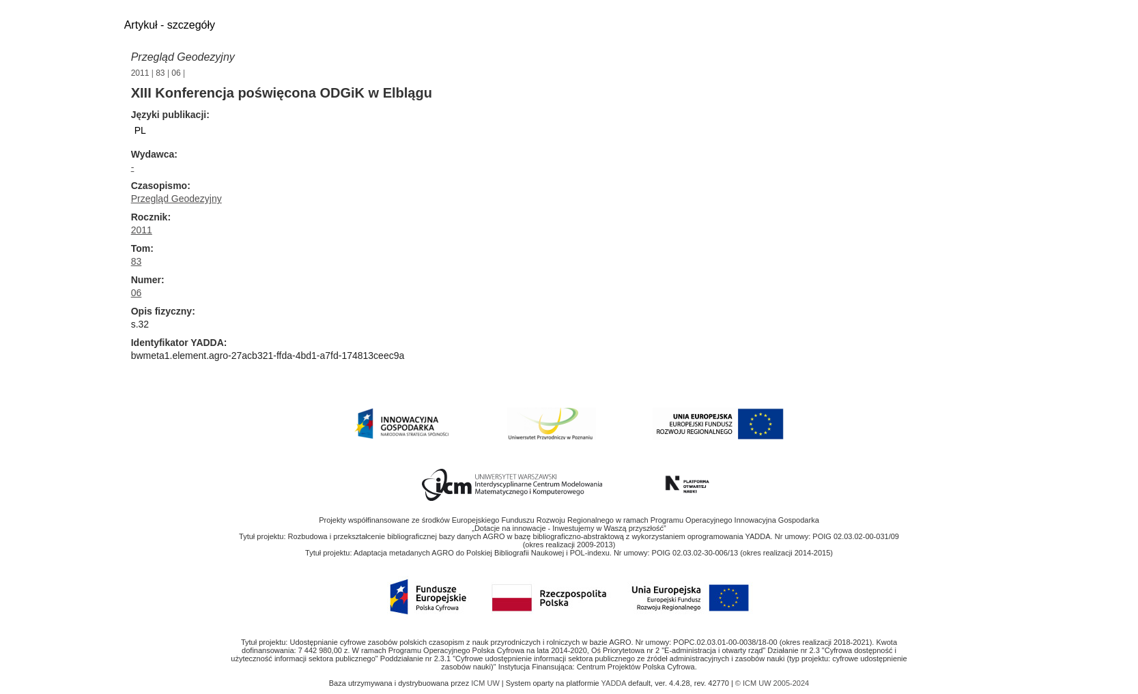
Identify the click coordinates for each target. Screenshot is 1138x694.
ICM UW (486, 683)
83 (160, 73)
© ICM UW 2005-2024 (772, 683)
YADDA (615, 683)
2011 (140, 73)
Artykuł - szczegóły (169, 25)
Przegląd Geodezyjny (183, 57)
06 (175, 73)
